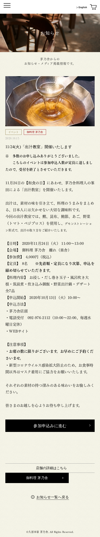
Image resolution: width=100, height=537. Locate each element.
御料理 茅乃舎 (44, 478)
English (81, 7)
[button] (50, 425)
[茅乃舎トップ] (50, 7)
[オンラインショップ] (93, 7)
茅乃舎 (50, 517)
